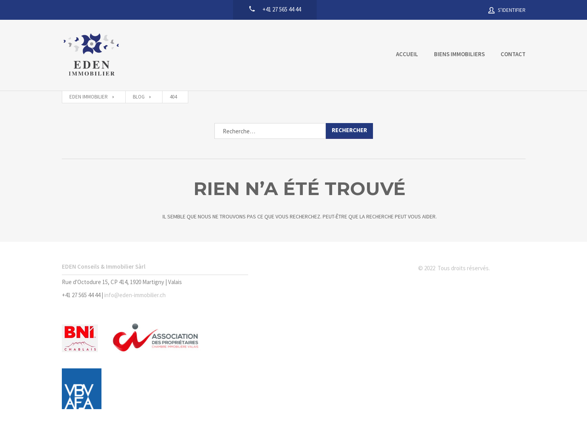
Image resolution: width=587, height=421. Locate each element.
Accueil (407, 54)
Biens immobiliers (459, 54)
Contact (513, 54)
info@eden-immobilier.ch (135, 295)
